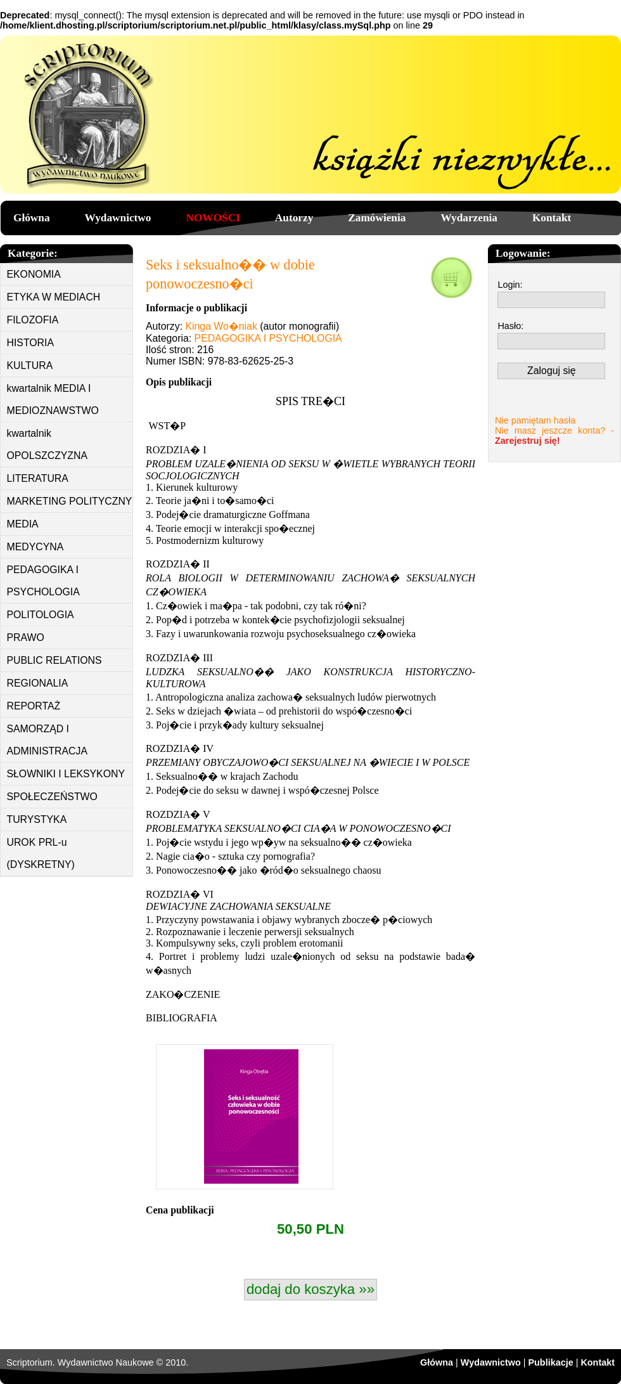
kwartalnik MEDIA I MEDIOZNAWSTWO (53, 399)
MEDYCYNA (35, 546)
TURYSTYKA (37, 819)
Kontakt (551, 218)
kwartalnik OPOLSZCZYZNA (47, 444)
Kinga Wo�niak (221, 326)
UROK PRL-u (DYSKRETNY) (41, 853)
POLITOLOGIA (40, 614)
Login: (509, 285)
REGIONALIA (37, 683)
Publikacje (550, 1362)
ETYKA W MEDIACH (54, 297)
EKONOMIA (34, 274)
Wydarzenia (468, 218)
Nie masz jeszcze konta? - (554, 435)
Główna (31, 218)
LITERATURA (37, 478)
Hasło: (510, 326)
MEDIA (23, 524)
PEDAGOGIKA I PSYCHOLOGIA (43, 580)
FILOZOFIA (33, 319)
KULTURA (30, 365)
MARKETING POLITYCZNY (69, 501)
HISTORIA (30, 342)
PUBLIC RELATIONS (54, 660)
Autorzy (294, 218)
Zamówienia (377, 218)
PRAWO (25, 637)
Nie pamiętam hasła (535, 420)
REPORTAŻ (34, 706)
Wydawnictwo (118, 218)
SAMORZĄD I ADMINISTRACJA (47, 739)
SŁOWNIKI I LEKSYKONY (66, 773)
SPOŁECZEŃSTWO (52, 796)
